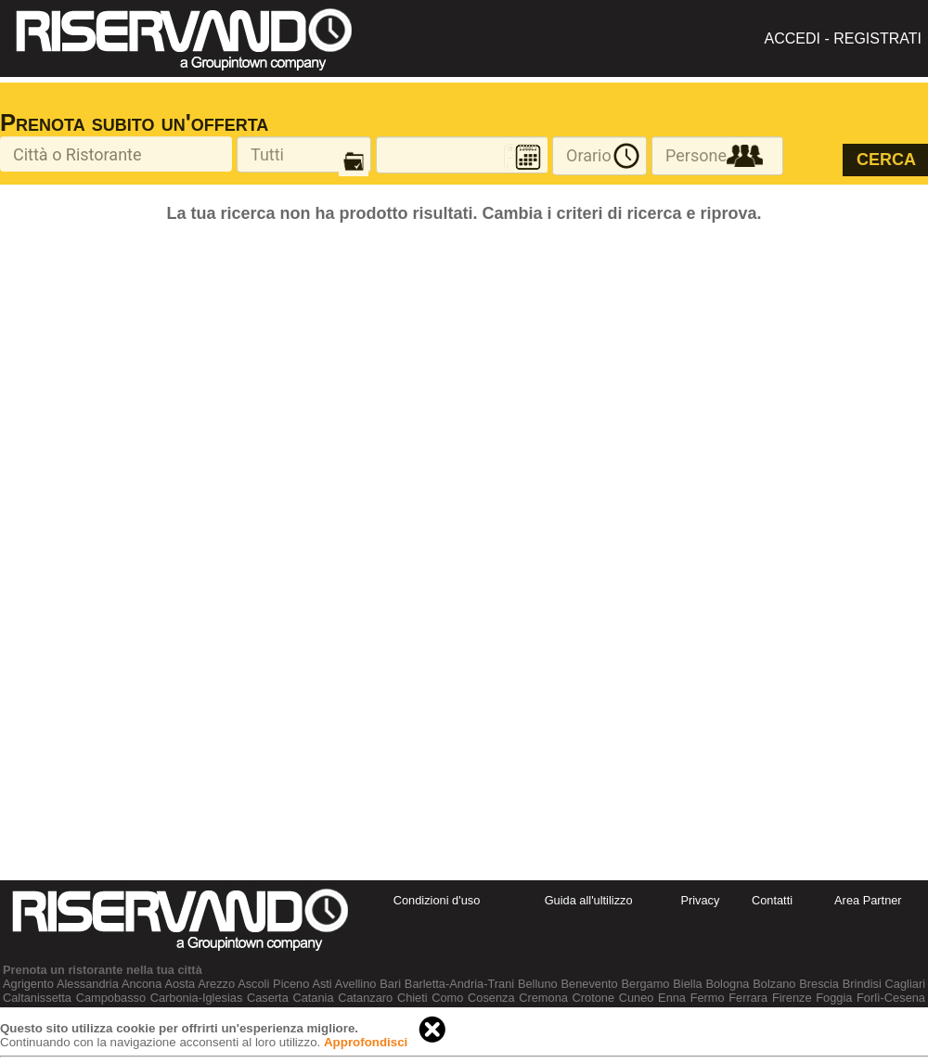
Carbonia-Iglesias (196, 998)
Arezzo (216, 984)
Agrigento (28, 984)
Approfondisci (365, 1042)
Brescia (819, 984)
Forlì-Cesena (891, 998)
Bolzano (774, 984)
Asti (321, 984)
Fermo (707, 998)
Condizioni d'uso (437, 900)
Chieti (412, 998)
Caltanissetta (37, 998)
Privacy (699, 900)
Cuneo (636, 998)
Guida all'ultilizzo (589, 900)
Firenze (792, 998)
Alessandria (88, 984)
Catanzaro (365, 998)
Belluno (538, 984)
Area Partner (868, 900)
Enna (672, 998)
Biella (687, 984)
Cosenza (491, 998)
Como (447, 998)
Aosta (179, 984)
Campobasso (111, 998)
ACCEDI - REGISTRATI (843, 38)
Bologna (727, 984)
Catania (312, 998)
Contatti (772, 900)
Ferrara (747, 998)
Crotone (594, 998)
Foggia (834, 998)
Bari (390, 984)
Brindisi (862, 984)
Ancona (141, 984)
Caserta (268, 998)
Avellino (356, 984)
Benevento (589, 984)
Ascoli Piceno (273, 984)
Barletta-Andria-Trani (459, 984)
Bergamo (646, 984)
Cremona (543, 998)
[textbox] (116, 154)
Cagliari (905, 984)
